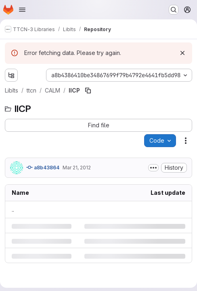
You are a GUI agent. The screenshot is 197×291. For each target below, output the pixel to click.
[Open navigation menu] (22, 9)
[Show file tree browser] (11, 75)
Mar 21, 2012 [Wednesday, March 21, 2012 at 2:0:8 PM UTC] (77, 167)
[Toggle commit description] (153, 167)
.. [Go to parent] (13, 209)
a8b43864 (42, 167)
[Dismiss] (182, 53)
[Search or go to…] (173, 10)
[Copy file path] (88, 90)
